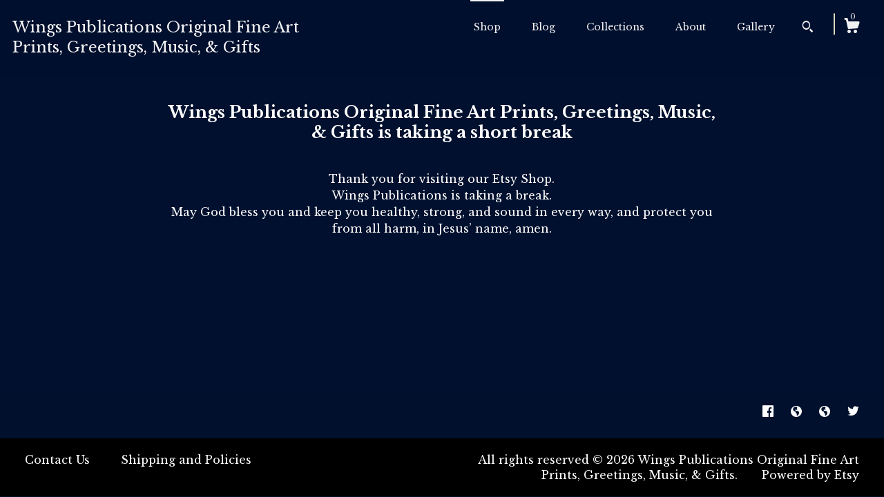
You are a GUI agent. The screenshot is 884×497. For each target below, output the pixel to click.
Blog (543, 27)
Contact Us (57, 460)
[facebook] (769, 412)
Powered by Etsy (810, 475)
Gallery (756, 27)
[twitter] (853, 412)
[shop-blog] (798, 412)
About (690, 27)
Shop (487, 27)
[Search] (808, 28)
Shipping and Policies (186, 460)
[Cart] (851, 27)
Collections (615, 27)
